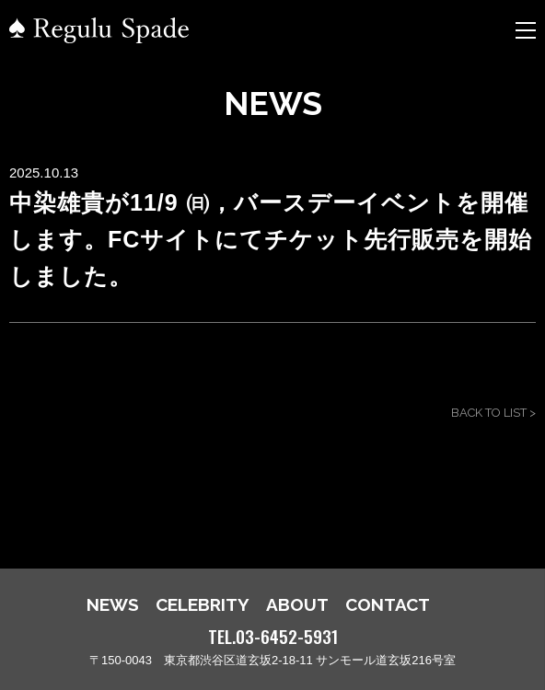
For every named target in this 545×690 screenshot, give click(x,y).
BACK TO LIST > (493, 413)
